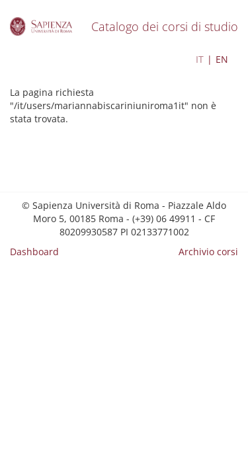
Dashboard (34, 251)
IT (200, 59)
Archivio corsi (208, 251)
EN (222, 59)
